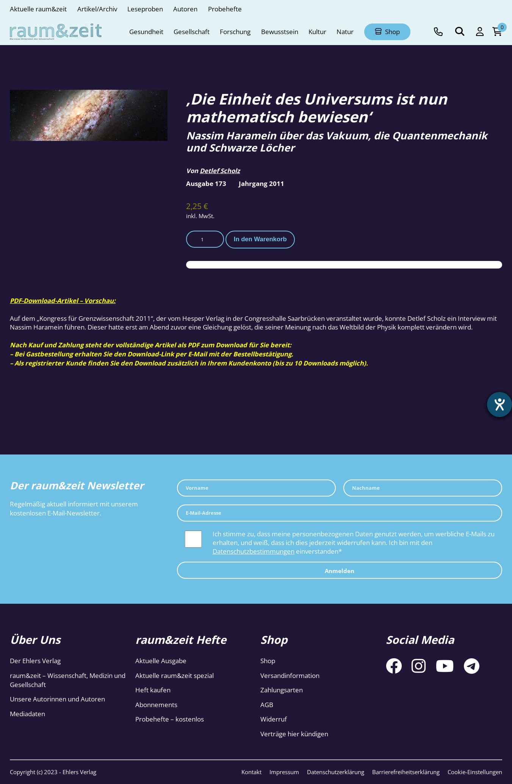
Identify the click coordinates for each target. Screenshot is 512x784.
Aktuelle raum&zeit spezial (174, 675)
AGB (266, 704)
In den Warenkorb (260, 239)
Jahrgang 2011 (261, 183)
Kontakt (251, 772)
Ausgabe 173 (206, 183)
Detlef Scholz (220, 170)
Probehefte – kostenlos (169, 719)
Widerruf (273, 719)
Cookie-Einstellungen (475, 772)
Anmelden (339, 571)
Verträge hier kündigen (294, 733)
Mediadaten (27, 713)
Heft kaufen (153, 690)
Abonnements (156, 704)
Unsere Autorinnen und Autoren (57, 699)
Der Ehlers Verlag (35, 660)
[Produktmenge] (205, 239)
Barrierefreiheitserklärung (406, 772)
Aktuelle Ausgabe (160, 660)
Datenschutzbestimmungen (253, 551)
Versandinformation (289, 675)
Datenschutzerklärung (335, 772)
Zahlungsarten (281, 690)
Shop (267, 660)
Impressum (284, 772)
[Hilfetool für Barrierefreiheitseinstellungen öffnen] (499, 404)
